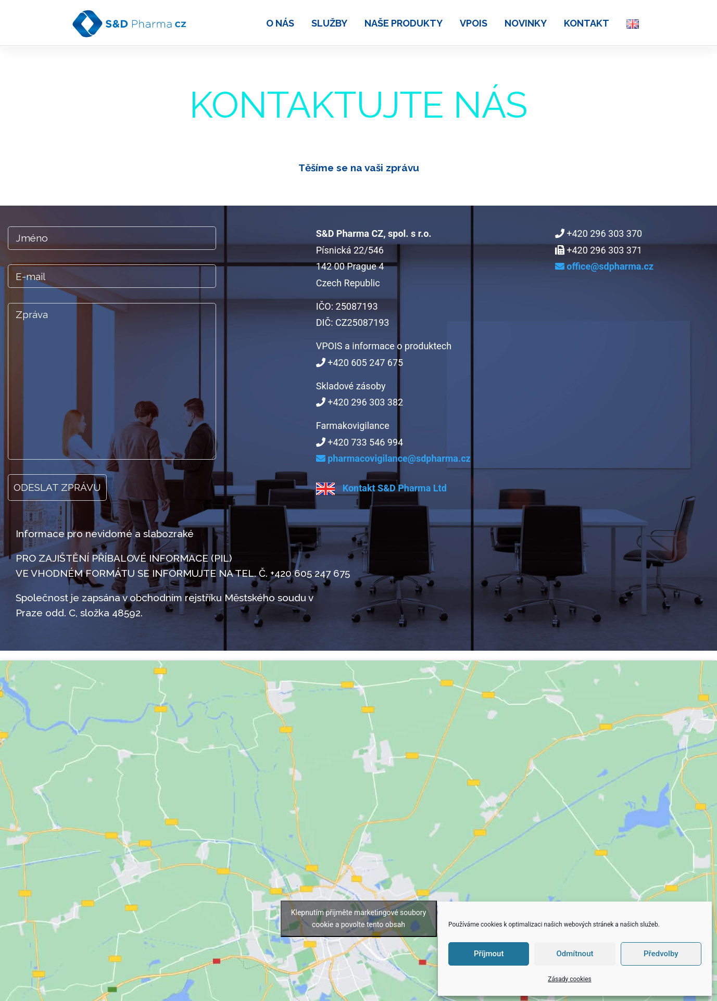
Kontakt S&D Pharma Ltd (381, 488)
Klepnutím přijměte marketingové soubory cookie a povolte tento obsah (358, 918)
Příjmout (489, 953)
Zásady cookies (569, 979)
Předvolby (661, 953)
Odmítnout (575, 953)
